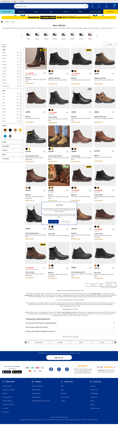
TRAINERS (60, 344)
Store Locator (65, 399)
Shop (62, 388)
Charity (92, 403)
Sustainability (94, 395)
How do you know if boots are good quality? (70, 325)
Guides (63, 403)
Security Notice (36, 395)
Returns (5, 395)
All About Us (93, 399)
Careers (92, 406)
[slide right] (96, 37)
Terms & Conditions (37, 388)
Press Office (93, 391)
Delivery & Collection (9, 391)
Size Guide (6, 414)
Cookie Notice (36, 399)
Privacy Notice (36, 391)
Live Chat (5, 410)
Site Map (63, 395)
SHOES (81, 344)
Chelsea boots (96, 295)
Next (115, 344)
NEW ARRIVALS (39, 344)
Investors (93, 388)
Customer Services (8, 406)
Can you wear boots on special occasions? (70, 333)
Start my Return (7, 403)
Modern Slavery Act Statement (41, 403)
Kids (62, 391)
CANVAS (102, 344)
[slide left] (21, 37)
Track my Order (7, 388)
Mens (6, 24)
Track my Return (7, 399)
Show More (109, 286)
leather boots (28, 297)
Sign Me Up (59, 359)
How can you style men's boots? (70, 329)
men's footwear (66, 314)
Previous (26, 344)
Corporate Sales (95, 410)
